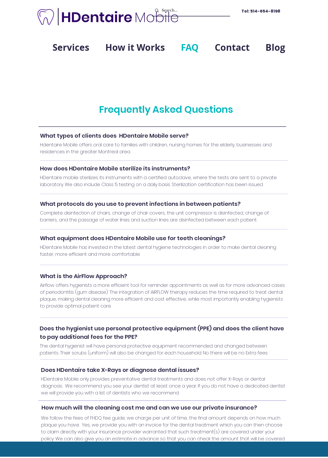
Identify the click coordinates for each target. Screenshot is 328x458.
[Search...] (190, 10)
